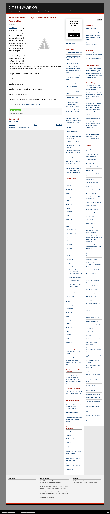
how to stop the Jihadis (92, 259)
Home (35, 125)
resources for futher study (92, 324)
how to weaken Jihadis (91, 269)
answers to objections (91, 166)
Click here (73, 395)
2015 (68, 219)
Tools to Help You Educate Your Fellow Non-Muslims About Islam (74, 77)
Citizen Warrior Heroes (13, 483)
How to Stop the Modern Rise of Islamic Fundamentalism (75, 279)
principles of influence (91, 307)
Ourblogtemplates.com (28, 512)
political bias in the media (92, 303)
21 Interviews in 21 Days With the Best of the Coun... (75, 286)
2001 (68, 342)
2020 (68, 200)
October (71, 237)
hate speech (89, 227)
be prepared (89, 179)
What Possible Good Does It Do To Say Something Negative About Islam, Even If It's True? (74, 170)
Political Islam (69, 435)
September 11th (90, 328)
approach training (90, 170)
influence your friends (91, 273)
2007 (68, 320)
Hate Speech (69, 127)
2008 (68, 316)
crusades (88, 186)
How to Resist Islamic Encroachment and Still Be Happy (72, 91)
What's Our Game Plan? (72, 86)
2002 (68, 338)
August (71, 244)
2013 (68, 226)
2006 (68, 323)
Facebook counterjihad (91, 205)
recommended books (91, 317)
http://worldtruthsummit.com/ (31, 104)
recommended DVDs (91, 321)
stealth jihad (89, 335)
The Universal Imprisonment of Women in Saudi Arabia (75, 271)
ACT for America (90, 159)
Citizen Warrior (22, 7)
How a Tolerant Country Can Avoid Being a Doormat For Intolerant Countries (73, 163)
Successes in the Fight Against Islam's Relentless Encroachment (73, 453)
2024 (68, 185)
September (72, 240)
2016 (68, 215)
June (70, 252)
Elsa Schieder (13, 28)
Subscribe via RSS (71, 43)
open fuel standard (90, 296)
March (70, 263)
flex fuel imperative (90, 216)
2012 (68, 301)
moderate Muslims (90, 289)
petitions (88, 300)
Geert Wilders (89, 223)
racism (87, 310)
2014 (68, 223)
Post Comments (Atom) (22, 127)
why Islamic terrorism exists (93, 415)
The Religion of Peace (71, 438)
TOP (108, 512)
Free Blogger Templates (8, 512)
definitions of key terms (92, 189)
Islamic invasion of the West (93, 280)
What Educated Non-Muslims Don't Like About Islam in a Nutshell (73, 58)
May (70, 255)
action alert (89, 163)
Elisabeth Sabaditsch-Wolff (93, 202)
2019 (68, 204)
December (71, 229)
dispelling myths (90, 193)
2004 (68, 331)
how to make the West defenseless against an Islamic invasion (93, 246)
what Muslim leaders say (92, 406)
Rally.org (96, 30)
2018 (68, 208)
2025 (68, 182)
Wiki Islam (68, 442)
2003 (68, 334)
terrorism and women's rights (93, 374)
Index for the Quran (71, 357)
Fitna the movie (90, 212)
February (71, 292)
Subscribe (74, 35)
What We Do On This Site (72, 63)
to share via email (90, 390)
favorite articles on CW (91, 209)
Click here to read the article (48, 497)
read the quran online (91, 314)
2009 (68, 312)
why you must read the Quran (93, 419)
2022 (68, 193)
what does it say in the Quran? (93, 401)
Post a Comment (13, 121)
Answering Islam (70, 469)
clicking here (89, 32)
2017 (68, 211)
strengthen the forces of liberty (93, 355)
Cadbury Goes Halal (74, 266)
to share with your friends (92, 394)
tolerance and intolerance (92, 397)
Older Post (59, 125)
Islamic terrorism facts (91, 285)
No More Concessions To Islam (16, 485)
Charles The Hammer (91, 182)
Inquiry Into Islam (12, 481)
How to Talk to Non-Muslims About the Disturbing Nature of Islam (93, 264)
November (71, 233)
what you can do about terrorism (94, 410)
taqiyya (88, 114)
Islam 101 (68, 431)
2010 (68, 308)
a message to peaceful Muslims (94, 149)
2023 (68, 189)
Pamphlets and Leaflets (72, 115)
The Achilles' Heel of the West (73, 141)
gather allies (89, 219)
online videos (89, 293)
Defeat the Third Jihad (13, 487)
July (70, 248)
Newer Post (12, 125)
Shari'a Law (89, 331)
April (70, 259)
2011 (68, 305)
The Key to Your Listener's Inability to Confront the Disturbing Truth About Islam (73, 104)
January (71, 296)
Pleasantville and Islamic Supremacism (51, 482)
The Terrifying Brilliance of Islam (74, 52)
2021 (68, 197)
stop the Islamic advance (92, 338)
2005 (68, 327)
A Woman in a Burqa (71, 83)
